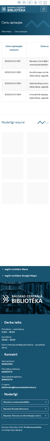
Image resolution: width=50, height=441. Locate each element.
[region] (25, 241)
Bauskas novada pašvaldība (16, 402)
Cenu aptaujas (21, 31)
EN (30, 2)
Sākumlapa (6, 31)
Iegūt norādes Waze (16, 269)
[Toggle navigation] (44, 9)
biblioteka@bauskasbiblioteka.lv (19, 387)
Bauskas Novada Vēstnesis (16, 409)
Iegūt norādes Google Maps (26, 277)
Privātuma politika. (33, 427)
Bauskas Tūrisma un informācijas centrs (22, 415)
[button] (35, 2)
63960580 (7, 364)
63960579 (7, 371)
